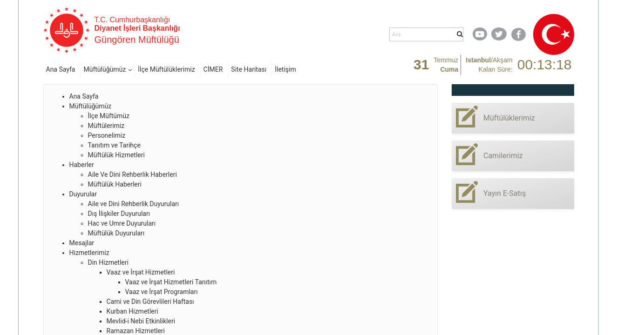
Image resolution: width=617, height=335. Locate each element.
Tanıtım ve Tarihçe (114, 145)
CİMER (213, 69)
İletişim (285, 69)
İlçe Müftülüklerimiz (166, 69)
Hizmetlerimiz (89, 252)
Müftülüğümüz (104, 69)
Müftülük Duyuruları (116, 233)
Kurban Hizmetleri (132, 311)
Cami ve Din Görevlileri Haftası (150, 301)
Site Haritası (248, 69)
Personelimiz (107, 135)
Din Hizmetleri (108, 262)
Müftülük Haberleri (115, 184)
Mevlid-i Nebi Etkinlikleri (141, 321)
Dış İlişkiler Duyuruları (119, 213)
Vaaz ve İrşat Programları (161, 291)
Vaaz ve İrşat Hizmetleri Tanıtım (171, 282)
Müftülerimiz (106, 125)
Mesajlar (82, 243)
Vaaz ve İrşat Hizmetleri (141, 272)
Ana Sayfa (60, 69)
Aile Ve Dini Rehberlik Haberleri (132, 174)
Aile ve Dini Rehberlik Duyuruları (133, 204)
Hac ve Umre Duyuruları (122, 223)
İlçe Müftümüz (108, 116)
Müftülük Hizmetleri (116, 155)
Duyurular (83, 194)
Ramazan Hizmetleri (136, 331)
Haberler (81, 164)
